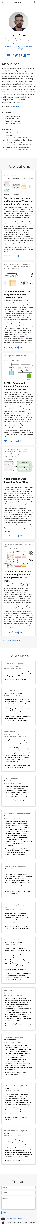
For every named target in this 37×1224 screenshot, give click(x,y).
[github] (20, 56)
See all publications (10, 641)
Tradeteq (7, 907)
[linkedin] (24, 56)
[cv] (28, 56)
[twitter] (16, 56)
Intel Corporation (10, 1040)
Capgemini (7, 1088)
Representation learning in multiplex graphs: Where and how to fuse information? (18, 201)
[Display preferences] (34, 2)
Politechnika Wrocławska (13, 693)
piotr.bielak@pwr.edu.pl (14, 1218)
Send (4, 1212)
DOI (21, 347)
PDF (5, 256)
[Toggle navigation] (2, 2)
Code (16, 256)
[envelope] (8, 56)
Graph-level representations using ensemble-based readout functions (18, 294)
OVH (5, 993)
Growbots (7, 816)
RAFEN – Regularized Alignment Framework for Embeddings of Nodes (16, 386)
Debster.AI (7, 781)
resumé (16, 107)
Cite (10, 256)
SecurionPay (8, 868)
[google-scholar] (12, 56)
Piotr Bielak (19, 2)
